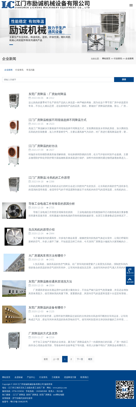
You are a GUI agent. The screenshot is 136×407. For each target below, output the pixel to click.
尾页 (90, 357)
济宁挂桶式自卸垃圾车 (22, 396)
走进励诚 (18, 375)
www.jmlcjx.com (60, 385)
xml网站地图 (58, 392)
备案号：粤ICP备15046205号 (15, 399)
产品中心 (31, 375)
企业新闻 (129, 58)
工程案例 (56, 375)
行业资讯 (118, 58)
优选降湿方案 (70, 375)
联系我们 (84, 375)
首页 (46, 357)
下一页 (80, 357)
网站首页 (106, 58)
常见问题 (30, 70)
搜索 (124, 79)
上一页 (56, 357)
